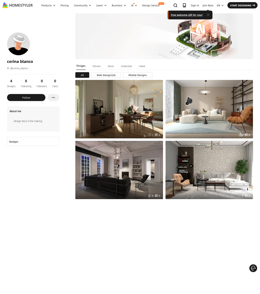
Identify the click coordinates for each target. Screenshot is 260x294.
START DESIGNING (242, 5)
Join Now (208, 5)
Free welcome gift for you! (187, 15)
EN (220, 5)
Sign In (195, 5)
